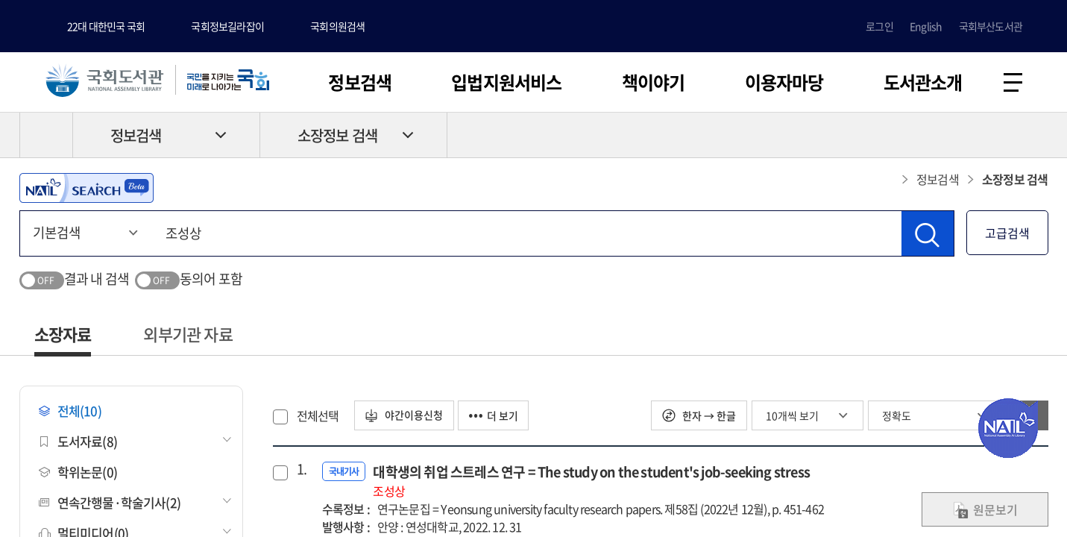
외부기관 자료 (187, 333)
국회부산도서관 (990, 26)
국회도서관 (104, 79)
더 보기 (495, 415)
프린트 (985, 135)
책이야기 (653, 82)
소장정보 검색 (337, 135)
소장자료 (63, 333)
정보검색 (359, 82)
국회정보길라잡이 (227, 26)
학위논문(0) (78, 471)
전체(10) (70, 410)
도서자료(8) (78, 441)
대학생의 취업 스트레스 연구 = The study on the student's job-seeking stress (591, 481)
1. (301, 469)
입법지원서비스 (506, 82)
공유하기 (1037, 135)
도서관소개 (923, 82)
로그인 (879, 26)
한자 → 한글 (699, 415)
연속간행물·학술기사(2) (110, 502)
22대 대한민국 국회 (106, 26)
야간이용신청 (404, 415)
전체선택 (318, 415)
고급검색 (1007, 233)
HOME (46, 135)
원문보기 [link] (985, 509)
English (926, 26)
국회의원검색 (337, 26)
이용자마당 (784, 82)
